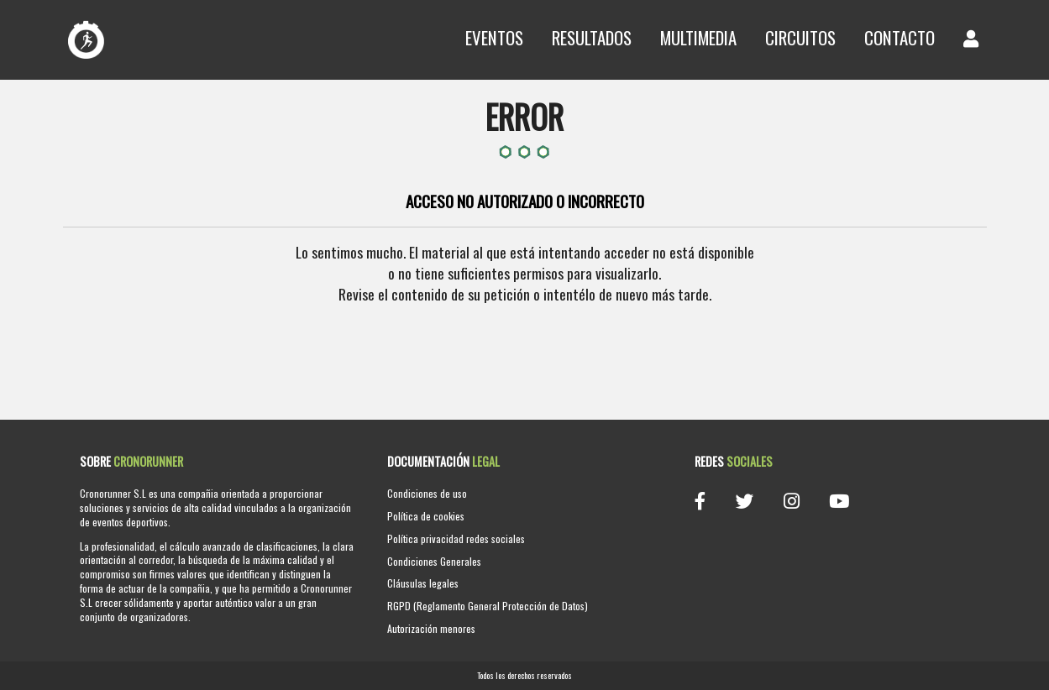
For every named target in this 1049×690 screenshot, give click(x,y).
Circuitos (800, 37)
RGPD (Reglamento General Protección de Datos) (487, 606)
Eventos (494, 37)
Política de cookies (425, 516)
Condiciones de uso (427, 493)
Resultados (592, 37)
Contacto (899, 37)
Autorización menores (431, 628)
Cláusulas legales (423, 583)
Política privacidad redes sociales (456, 538)
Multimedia (698, 37)
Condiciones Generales (434, 561)
